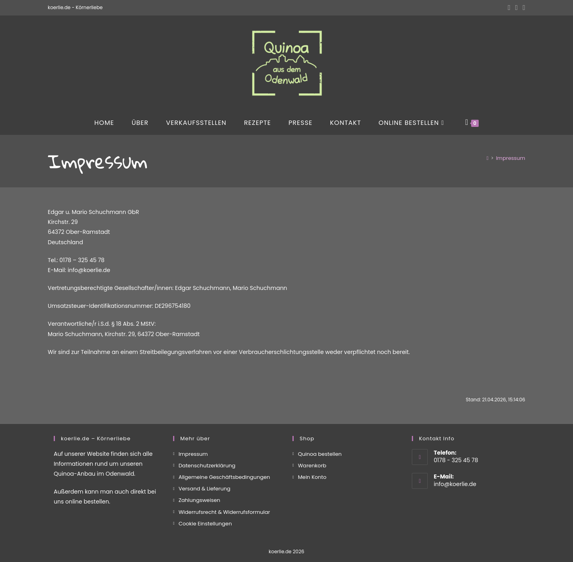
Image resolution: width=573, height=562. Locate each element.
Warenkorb (312, 465)
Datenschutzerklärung (207, 465)
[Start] (488, 158)
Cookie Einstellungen (205, 523)
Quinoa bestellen (320, 454)
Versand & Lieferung (204, 488)
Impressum (510, 158)
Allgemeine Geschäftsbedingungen (224, 477)
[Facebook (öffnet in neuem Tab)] (509, 8)
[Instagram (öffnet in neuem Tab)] (516, 8)
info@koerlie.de (455, 484)
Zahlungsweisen (199, 500)
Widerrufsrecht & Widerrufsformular (224, 512)
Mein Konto (312, 477)
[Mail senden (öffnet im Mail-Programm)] (522, 8)
